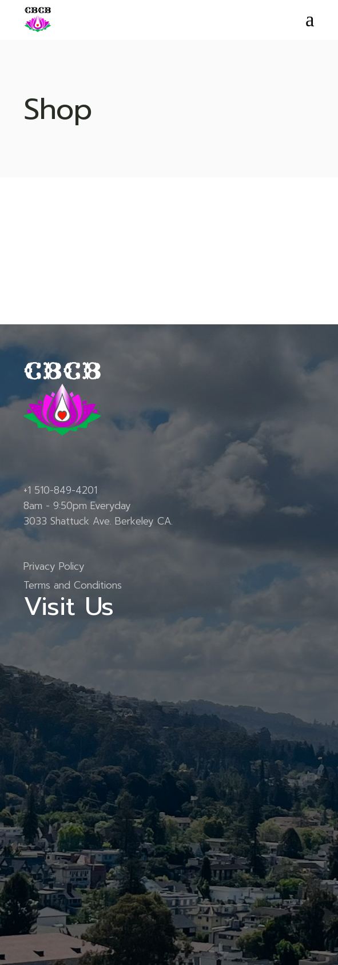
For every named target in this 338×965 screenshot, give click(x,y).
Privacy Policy (54, 566)
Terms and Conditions (72, 585)
